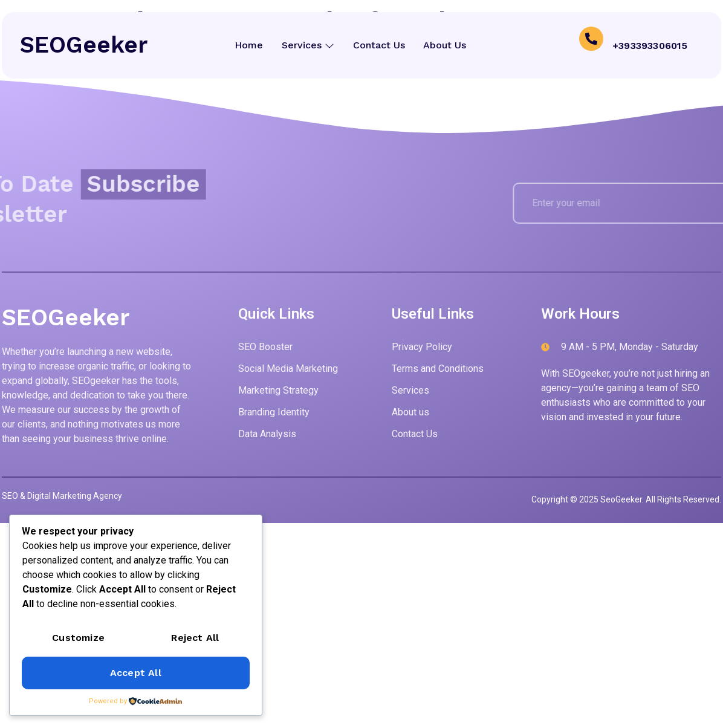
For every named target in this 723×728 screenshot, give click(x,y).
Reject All (195, 637)
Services (307, 45)
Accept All (135, 672)
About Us (445, 45)
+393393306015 (650, 45)
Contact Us (379, 45)
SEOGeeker (84, 44)
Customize (78, 637)
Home (248, 45)
